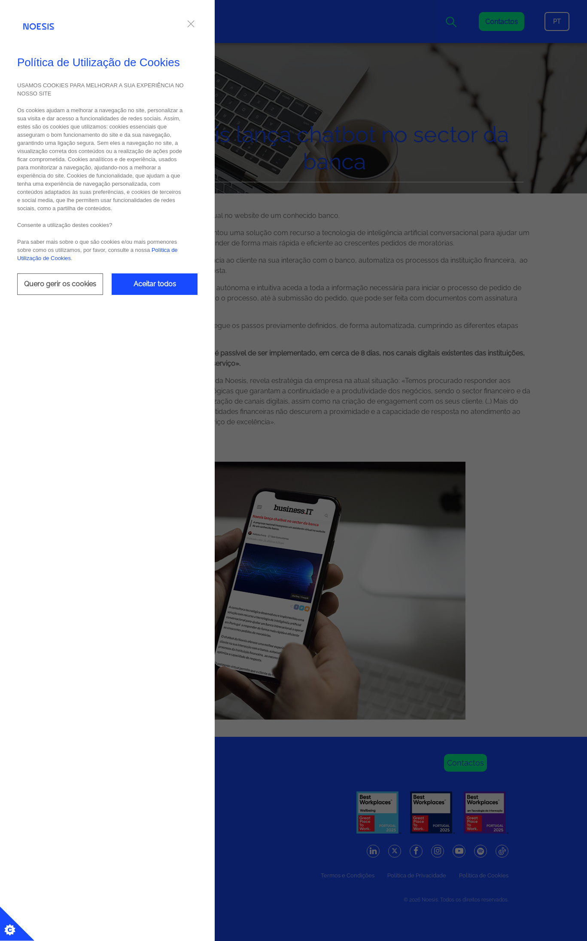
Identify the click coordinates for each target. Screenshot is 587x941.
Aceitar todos (155, 284)
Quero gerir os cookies (60, 284)
